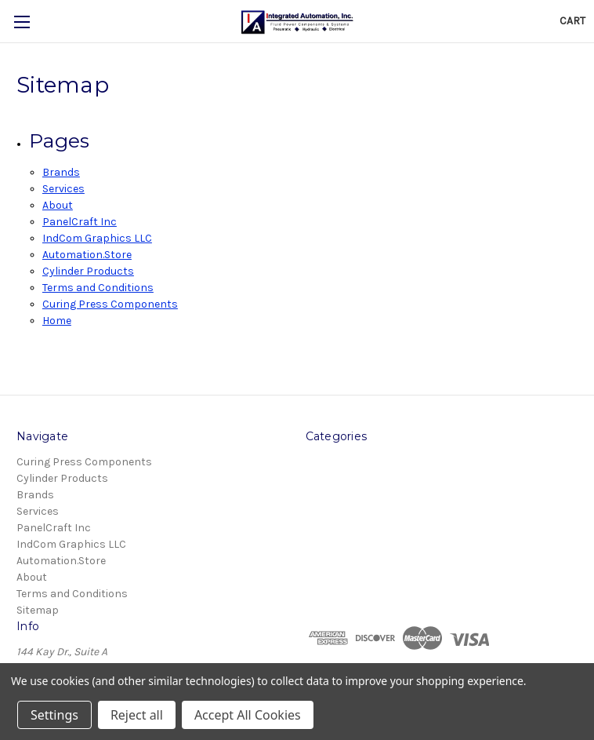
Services (63, 188)
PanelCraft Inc (79, 221)
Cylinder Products (88, 271)
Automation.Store (87, 254)
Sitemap (37, 610)
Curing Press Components (110, 304)
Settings (54, 715)
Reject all (136, 715)
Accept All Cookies (247, 715)
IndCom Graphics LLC (97, 238)
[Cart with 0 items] (572, 21)
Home (56, 320)
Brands (61, 172)
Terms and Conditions (98, 287)
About (57, 205)
